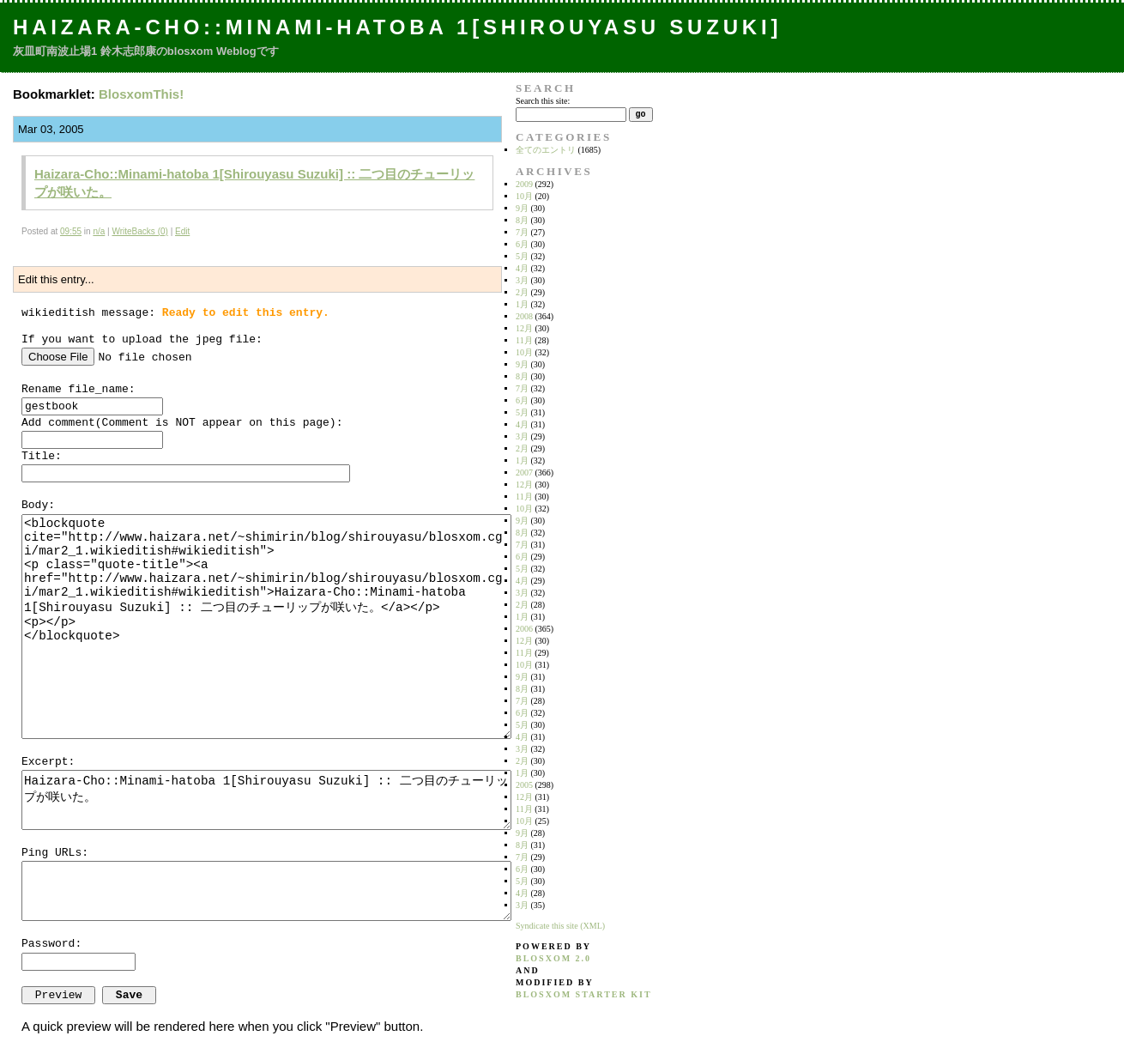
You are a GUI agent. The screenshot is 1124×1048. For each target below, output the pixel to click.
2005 (524, 785)
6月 (522, 244)
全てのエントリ (546, 149)
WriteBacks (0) (139, 231)
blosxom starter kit (584, 994)
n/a (99, 231)
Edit (182, 231)
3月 (522, 280)
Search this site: (543, 101)
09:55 (71, 231)
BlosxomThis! (141, 94)
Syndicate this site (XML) (560, 925)
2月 (522, 292)
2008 (524, 316)
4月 (522, 268)
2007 (524, 472)
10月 (524, 196)
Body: (38, 505)
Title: (41, 456)
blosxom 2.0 (553, 958)
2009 (524, 184)
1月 (522, 304)
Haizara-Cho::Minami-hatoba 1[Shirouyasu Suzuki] (397, 27)
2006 (524, 628)
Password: (51, 943)
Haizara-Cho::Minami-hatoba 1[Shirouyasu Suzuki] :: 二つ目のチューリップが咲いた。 (266, 800)
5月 (522, 256)
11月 (524, 340)
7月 (522, 232)
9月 (522, 208)
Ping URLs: (54, 852)
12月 (524, 328)
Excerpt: (48, 761)
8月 (522, 220)
